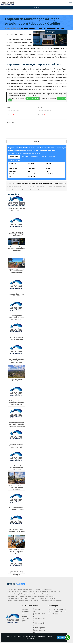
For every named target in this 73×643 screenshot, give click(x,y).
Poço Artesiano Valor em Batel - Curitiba (16, 509)
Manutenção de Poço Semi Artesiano (18, 598)
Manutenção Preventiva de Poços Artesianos (44, 598)
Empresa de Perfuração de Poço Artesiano (48, 591)
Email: (40, 108)
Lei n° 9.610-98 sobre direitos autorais (54, 189)
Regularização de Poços (25, 589)
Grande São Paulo (15, 160)
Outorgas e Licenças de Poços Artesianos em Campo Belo (16, 402)
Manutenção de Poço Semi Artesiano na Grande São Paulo (16, 271)
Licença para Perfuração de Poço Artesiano (20, 596)
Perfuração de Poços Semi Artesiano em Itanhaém (16, 488)
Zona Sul (43, 157)
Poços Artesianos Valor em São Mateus (16, 209)
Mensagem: (11, 122)
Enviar (36, 142)
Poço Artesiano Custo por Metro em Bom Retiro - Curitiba (16, 467)
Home (25, 609)
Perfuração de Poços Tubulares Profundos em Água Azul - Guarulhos (16, 552)
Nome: (9, 108)
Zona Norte (24, 157)
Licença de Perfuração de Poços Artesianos (20, 594)
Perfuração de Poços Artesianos (43, 589)
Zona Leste (52, 157)
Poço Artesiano (12, 589)
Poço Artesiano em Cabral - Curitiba (16, 380)
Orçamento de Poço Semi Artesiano (51, 601)
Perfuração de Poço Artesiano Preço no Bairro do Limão (16, 361)
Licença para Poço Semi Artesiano (44, 596)
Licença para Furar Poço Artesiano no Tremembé (16, 339)
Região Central (14, 157)
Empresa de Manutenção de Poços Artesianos (21, 591)
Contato (26, 616)
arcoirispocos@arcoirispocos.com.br (39, 630)
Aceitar (61, 637)
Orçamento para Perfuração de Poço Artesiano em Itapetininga (16, 234)
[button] (70, 3)
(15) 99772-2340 (32, 98)
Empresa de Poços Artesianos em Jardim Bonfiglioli (16, 573)
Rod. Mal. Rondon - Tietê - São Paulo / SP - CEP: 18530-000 (57, 611)
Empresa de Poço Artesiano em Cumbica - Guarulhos (16, 248)
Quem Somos (25, 613)
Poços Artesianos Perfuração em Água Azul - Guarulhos (16, 446)
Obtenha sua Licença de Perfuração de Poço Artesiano (23, 601)
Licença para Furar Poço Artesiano (44, 594)
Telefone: (10, 115)
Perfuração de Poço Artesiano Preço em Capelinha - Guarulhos (16, 424)
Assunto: (41, 115)
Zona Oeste (34, 157)
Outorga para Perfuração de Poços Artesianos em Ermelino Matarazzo (16, 318)
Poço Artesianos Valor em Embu (16, 295)
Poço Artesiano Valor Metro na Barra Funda (17, 530)
